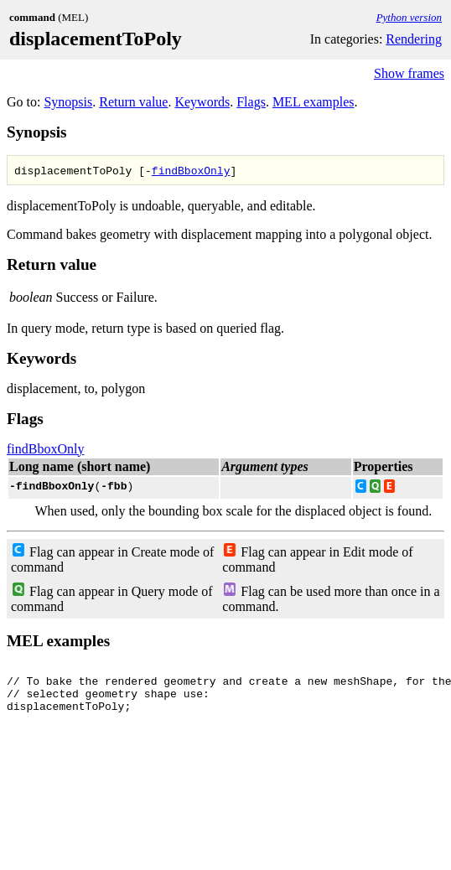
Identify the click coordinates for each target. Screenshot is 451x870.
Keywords (202, 102)
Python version (409, 17)
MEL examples (313, 102)
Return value (133, 102)
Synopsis (68, 102)
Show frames (409, 73)
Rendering (414, 39)
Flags (251, 102)
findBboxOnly (191, 170)
